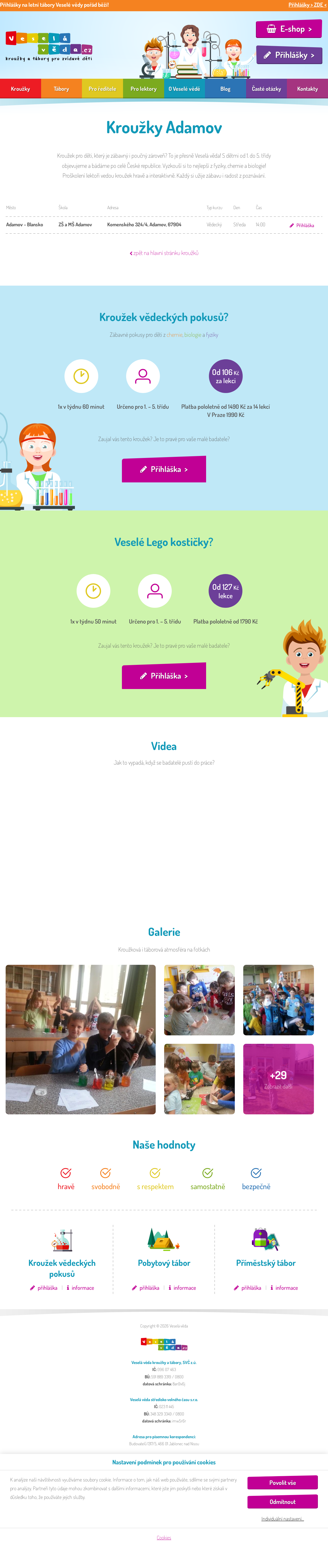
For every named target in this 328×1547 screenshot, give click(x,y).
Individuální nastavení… (283, 1519)
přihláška (47, 1290)
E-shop (292, 28)
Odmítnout (283, 1501)
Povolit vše (282, 1482)
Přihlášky (291, 54)
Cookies (164, 1537)
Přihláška (305, 225)
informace (83, 1290)
